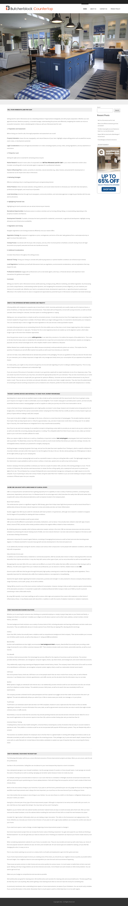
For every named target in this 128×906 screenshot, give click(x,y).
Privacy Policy (115, 9)
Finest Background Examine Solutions (20, 610)
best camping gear (62, 438)
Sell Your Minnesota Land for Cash (19, 110)
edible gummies (37, 337)
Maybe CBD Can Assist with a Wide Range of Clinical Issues (27, 487)
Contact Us (103, 9)
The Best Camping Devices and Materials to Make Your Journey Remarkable (33, 394)
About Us (93, 9)
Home (85, 9)
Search (98, 107)
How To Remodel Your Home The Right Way (22, 754)
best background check (48, 644)
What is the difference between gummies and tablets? (26, 303)
